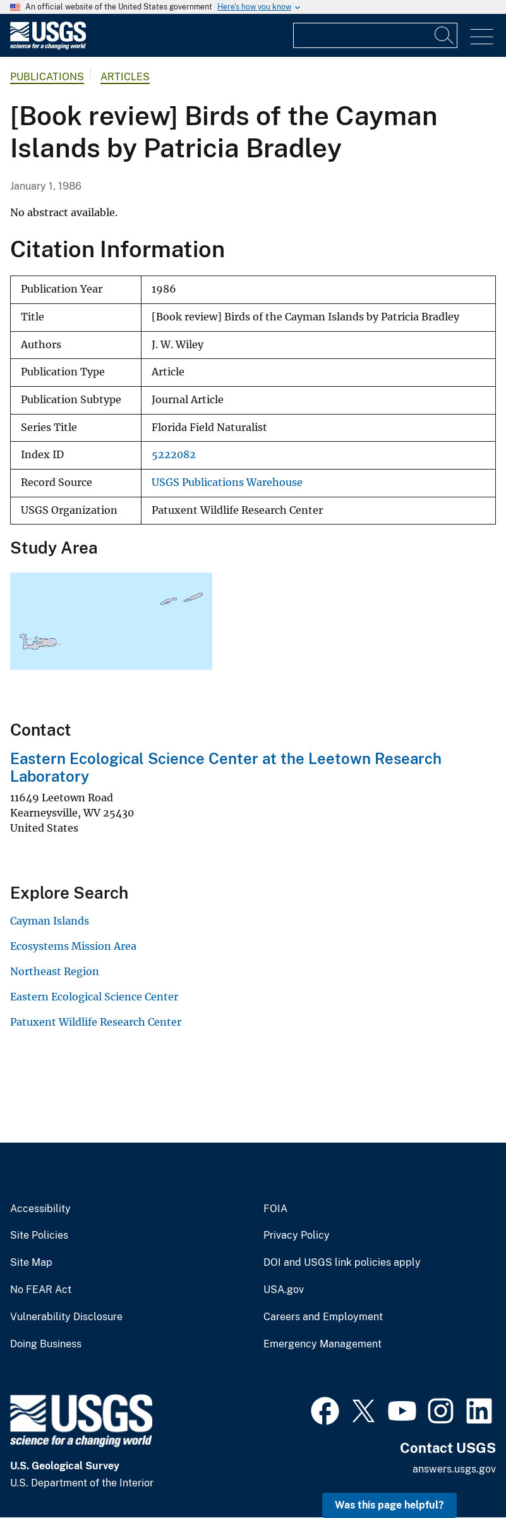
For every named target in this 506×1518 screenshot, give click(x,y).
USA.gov (283, 1290)
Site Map (31, 1262)
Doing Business (45, 1344)
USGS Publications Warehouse (227, 483)
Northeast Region (54, 971)
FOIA (275, 1209)
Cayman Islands (49, 920)
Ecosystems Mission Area (73, 946)
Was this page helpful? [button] (389, 1505)
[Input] (375, 35)
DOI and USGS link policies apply (342, 1262)
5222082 (174, 455)
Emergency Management (322, 1344)
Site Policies (39, 1235)
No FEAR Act (40, 1290)
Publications (47, 77)
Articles (125, 77)
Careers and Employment (323, 1317)
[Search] (444, 35)
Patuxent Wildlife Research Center (95, 1022)
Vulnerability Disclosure (66, 1317)
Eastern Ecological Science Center (94, 996)
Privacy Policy (296, 1235)
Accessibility (40, 1209)
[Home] (48, 46)
